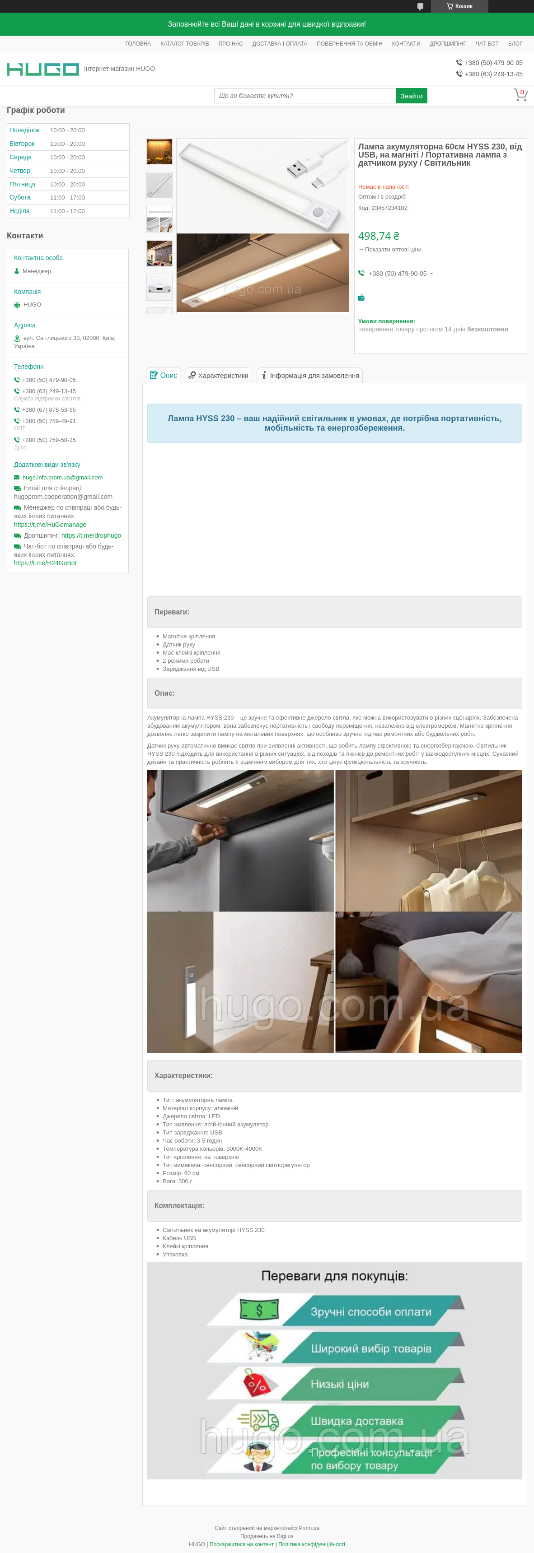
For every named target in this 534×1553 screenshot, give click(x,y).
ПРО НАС (231, 44)
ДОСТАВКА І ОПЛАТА (280, 44)
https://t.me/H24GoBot (45, 563)
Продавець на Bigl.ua (267, 1536)
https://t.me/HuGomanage (50, 524)
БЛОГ (515, 44)
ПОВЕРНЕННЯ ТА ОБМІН (349, 44)
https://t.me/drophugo (91, 535)
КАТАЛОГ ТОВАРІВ (184, 44)
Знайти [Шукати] (412, 96)
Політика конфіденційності (311, 1544)
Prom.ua (309, 1528)
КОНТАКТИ (406, 44)
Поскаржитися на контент (242, 1544)
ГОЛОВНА (138, 44)
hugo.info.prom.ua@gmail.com (63, 477)
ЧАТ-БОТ (487, 44)
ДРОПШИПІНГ (448, 44)
